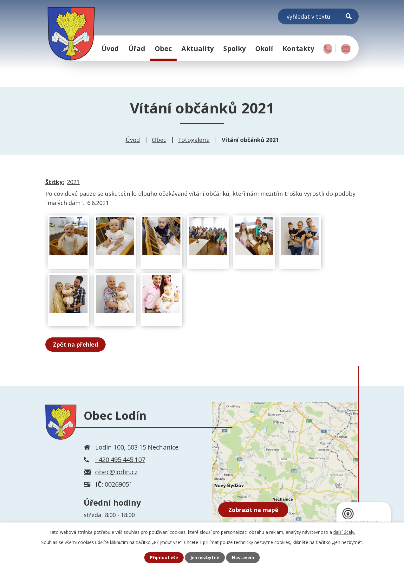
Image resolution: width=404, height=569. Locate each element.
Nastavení (244, 557)
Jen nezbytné (205, 557)
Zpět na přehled (76, 344)
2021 (73, 182)
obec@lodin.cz (116, 472)
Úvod (110, 48)
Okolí (264, 48)
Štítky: (54, 182)
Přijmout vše (162, 557)
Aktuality (197, 48)
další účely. (344, 532)
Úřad (136, 48)
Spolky (234, 48)
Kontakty (298, 48)
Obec (163, 48)
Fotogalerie (194, 140)
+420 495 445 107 (120, 459)
